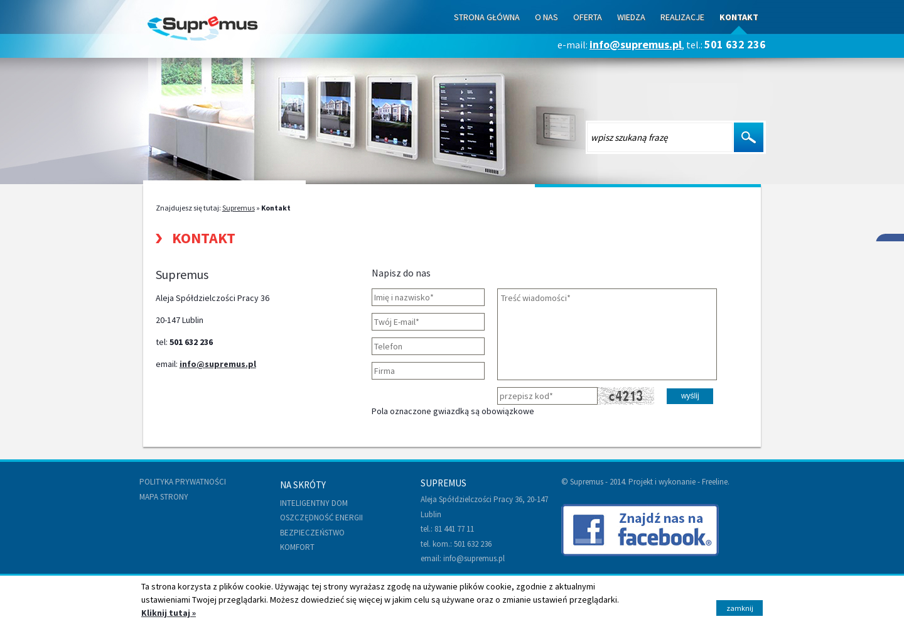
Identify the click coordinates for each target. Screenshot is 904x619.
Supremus (238, 207)
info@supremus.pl (635, 44)
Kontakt (738, 17)
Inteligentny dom (314, 503)
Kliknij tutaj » (168, 612)
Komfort (297, 547)
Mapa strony (163, 496)
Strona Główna (487, 17)
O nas (546, 17)
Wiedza (631, 17)
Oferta (587, 17)
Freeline (715, 481)
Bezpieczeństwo (312, 532)
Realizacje (682, 17)
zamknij (739, 608)
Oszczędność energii (321, 517)
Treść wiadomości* (607, 334)
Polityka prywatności (182, 481)
